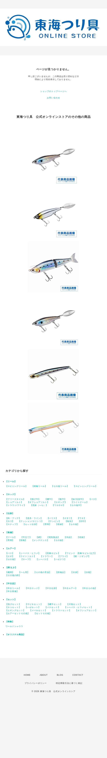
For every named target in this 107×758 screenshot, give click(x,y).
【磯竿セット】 (54, 604)
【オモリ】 (67, 518)
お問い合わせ (53, 98)
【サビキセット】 (34, 604)
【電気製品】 (53, 537)
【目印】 (82, 521)
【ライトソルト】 (27, 556)
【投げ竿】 (34, 499)
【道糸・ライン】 (34, 518)
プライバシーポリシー (36, 683)
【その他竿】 (76, 505)
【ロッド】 (10, 494)
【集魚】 (69, 521)
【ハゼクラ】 (59, 559)
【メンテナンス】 (40, 540)
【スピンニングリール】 (85, 486)
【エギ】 (9, 556)
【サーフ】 (26, 559)
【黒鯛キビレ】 (52, 553)
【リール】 (10, 481)
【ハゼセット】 (32, 607)
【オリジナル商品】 (15, 634)
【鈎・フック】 (13, 518)
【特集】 (9, 621)
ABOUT (44, 675)
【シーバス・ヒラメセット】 (78, 607)
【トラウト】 (47, 556)
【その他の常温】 (42, 572)
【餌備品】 (60, 572)
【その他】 (73, 524)
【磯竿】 (49, 499)
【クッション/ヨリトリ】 (30, 521)
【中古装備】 (12, 591)
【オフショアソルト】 (38, 502)
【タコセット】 (13, 607)
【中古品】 (10, 583)
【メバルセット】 (38, 610)
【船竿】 (62, 499)
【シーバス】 (42, 559)
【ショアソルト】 (14, 502)
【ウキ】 (81, 518)
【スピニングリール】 (16, 486)
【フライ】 (63, 556)
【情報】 (22, 540)
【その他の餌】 (13, 575)
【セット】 (10, 599)
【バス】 (93, 499)
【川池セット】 (74, 604)
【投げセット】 (13, 604)
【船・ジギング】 (81, 556)
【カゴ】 (9, 521)
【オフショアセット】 (86, 610)
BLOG (60, 675)
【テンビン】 (54, 521)
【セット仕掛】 (30, 524)
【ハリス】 (52, 518)
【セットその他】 (42, 613)
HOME (27, 675)
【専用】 (46, 524)
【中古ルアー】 (69, 588)
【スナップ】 (12, 524)
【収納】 (59, 524)
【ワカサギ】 (58, 505)
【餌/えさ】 (11, 567)
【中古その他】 (89, 588)
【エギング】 (60, 502)
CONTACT (77, 675)
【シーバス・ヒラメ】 (29, 553)
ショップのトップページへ (53, 91)
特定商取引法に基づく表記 (69, 683)
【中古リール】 (13, 588)
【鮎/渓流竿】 (77, 499)
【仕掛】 (9, 513)
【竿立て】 (26, 537)
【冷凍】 (74, 572)
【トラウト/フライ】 (15, 505)
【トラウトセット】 (61, 610)
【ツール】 (10, 537)
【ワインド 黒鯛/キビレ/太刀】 (80, 553)
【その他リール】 (60, 486)
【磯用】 (9, 572)
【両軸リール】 (39, 486)
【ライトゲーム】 (79, 502)
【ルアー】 (10, 548)
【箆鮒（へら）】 (39, 505)
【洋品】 (68, 537)
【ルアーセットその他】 (17, 613)
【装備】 (9, 532)
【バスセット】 (52, 607)
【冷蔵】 (88, 572)
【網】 (39, 537)
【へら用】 (23, 572)
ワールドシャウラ (14, 626)
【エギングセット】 (15, 610)
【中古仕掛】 (51, 588)
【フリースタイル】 (15, 499)
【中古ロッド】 (32, 588)
